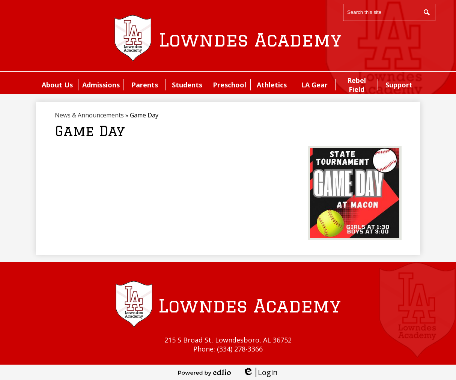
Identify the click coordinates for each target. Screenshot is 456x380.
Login (260, 372)
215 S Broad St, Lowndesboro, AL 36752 (228, 339)
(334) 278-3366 (240, 348)
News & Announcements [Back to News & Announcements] (89, 115)
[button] (57, 84)
